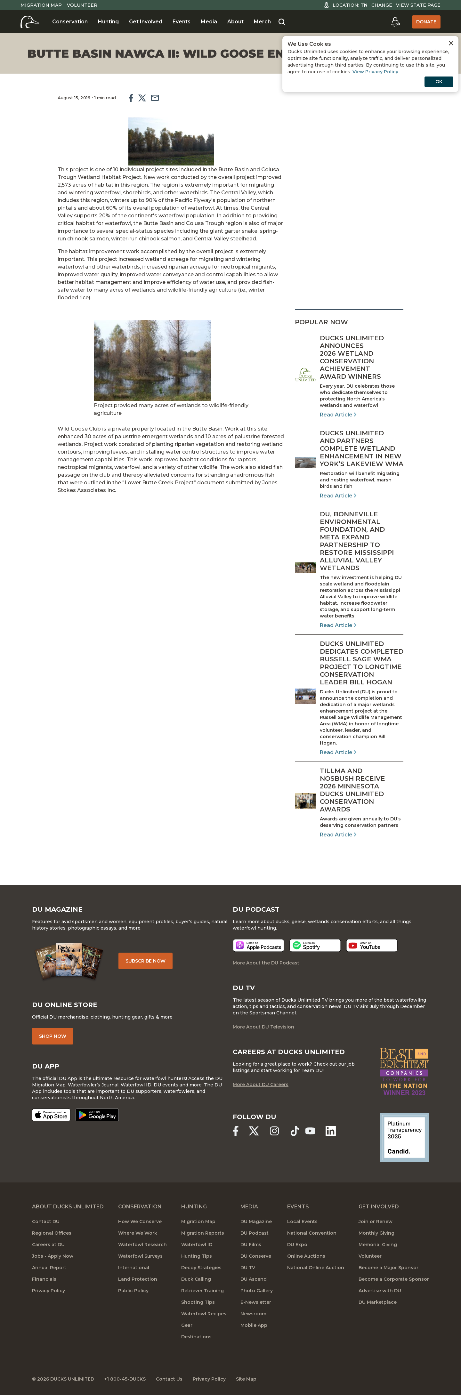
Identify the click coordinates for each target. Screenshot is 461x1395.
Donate (426, 22)
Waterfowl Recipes (203, 1314)
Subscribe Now (145, 961)
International (133, 1267)
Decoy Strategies (201, 1267)
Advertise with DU (380, 1291)
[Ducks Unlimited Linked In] (331, 1131)
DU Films (250, 1244)
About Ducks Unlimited (68, 1207)
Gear (186, 1325)
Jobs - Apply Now (52, 1256)
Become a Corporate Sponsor (394, 1279)
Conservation (70, 22)
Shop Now (52, 1036)
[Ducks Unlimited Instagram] (274, 1131)
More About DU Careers (260, 1084)
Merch (262, 22)
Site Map (246, 1379)
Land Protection (137, 1279)
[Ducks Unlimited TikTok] (295, 1131)
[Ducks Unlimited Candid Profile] (404, 1137)
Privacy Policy (48, 1291)
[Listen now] (258, 945)
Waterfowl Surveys (140, 1256)
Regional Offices (51, 1233)
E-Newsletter (255, 1302)
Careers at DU (48, 1244)
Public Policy (133, 1291)
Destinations (196, 1337)
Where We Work (137, 1233)
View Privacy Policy (375, 72)
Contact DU (46, 1221)
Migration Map (41, 5)
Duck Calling (196, 1279)
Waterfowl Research (142, 1244)
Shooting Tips (198, 1302)
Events (181, 22)
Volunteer (82, 5)
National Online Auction (315, 1267)
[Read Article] (349, 376)
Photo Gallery (256, 1291)
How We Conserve (140, 1221)
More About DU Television (263, 1027)
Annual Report (49, 1267)
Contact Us (169, 1379)
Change (381, 5)
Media (209, 22)
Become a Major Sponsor (388, 1267)
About (235, 22)
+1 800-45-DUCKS (125, 1379)
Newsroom (253, 1314)
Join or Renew (375, 1221)
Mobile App (253, 1325)
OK (438, 82)
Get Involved (145, 22)
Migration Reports (202, 1233)
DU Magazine (256, 1221)
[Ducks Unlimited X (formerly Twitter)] (254, 1131)
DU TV (247, 1267)
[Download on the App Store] (51, 1115)
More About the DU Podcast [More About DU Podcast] (266, 963)
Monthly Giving (376, 1233)
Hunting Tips (196, 1256)
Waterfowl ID (196, 1244)
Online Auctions (306, 1256)
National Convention (311, 1233)
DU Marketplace (378, 1302)
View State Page (418, 5)
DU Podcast (254, 1233)
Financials (44, 1279)
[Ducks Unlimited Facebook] (236, 1131)
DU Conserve (255, 1256)
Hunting (108, 22)
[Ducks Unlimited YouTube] (310, 1131)
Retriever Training (202, 1291)
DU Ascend (253, 1279)
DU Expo (297, 1244)
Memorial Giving (378, 1244)
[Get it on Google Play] (97, 1115)
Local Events (302, 1221)
